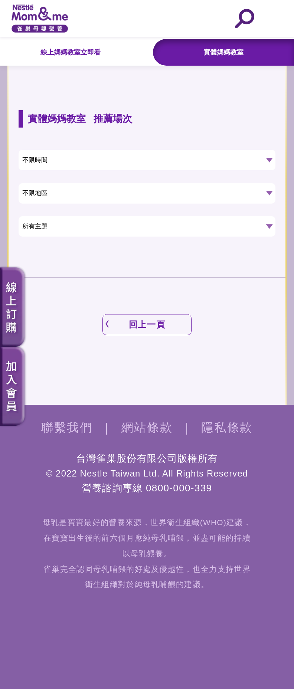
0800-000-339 (179, 488)
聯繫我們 (66, 427)
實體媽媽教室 (223, 52)
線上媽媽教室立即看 (70, 52)
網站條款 (147, 427)
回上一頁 (147, 324)
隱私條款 (226, 427)
